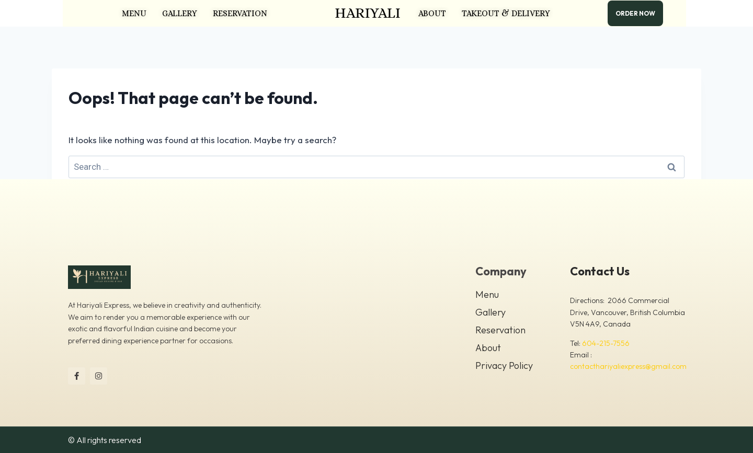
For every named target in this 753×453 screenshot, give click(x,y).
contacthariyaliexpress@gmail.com (628, 366)
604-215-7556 (606, 343)
